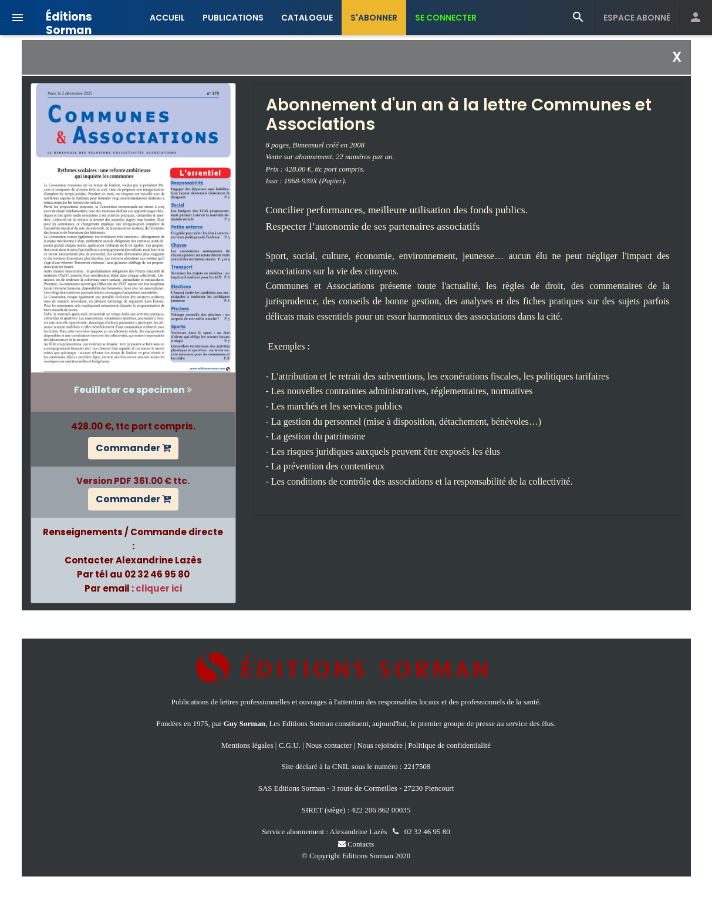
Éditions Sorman (69, 18)
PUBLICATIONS (233, 17)
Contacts (356, 843)
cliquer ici (159, 588)
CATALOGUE (307, 17)
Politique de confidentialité (449, 745)
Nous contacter (329, 745)
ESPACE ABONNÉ (636, 17)
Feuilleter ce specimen (133, 390)
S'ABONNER (373, 17)
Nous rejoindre (380, 745)
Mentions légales (247, 745)
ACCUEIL (167, 17)
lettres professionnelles (255, 701)
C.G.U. (290, 745)
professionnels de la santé (500, 701)
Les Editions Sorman (301, 723)
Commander (133, 448)
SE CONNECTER (446, 17)
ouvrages (313, 701)
